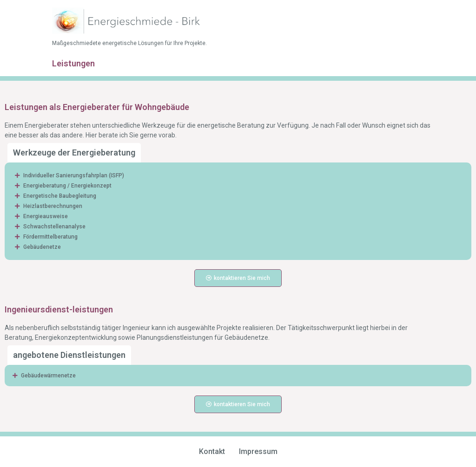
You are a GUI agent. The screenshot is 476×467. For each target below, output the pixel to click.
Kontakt (212, 451)
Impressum (258, 451)
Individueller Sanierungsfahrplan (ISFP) (73, 175)
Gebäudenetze (42, 247)
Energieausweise (46, 216)
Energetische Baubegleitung (59, 196)
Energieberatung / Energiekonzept (67, 185)
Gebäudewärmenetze (48, 375)
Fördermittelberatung (50, 237)
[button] (238, 175)
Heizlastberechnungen (52, 206)
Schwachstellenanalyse (54, 226)
